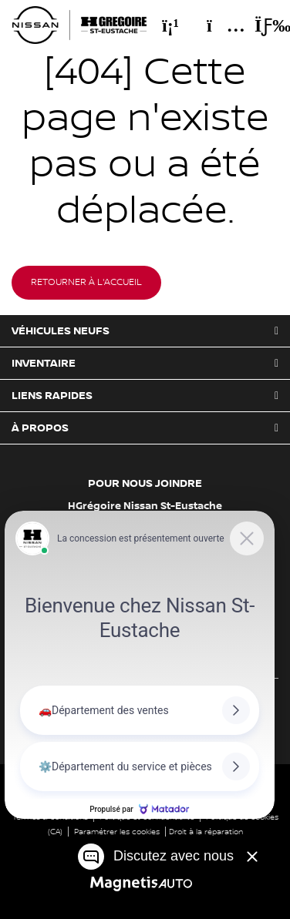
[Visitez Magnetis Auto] (145, 883)
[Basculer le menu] (260, 25)
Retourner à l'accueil (86, 282)
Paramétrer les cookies (117, 832)
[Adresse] (218, 25)
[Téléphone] (170, 25)
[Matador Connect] (140, 665)
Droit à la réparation (206, 832)
